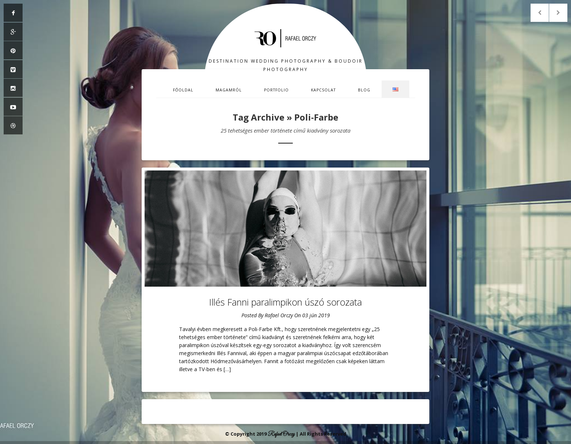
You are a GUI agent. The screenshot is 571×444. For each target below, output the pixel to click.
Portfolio (276, 90)
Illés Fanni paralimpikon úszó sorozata (285, 302)
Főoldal (183, 90)
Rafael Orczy (279, 315)
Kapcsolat (323, 90)
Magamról (229, 90)
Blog (364, 90)
